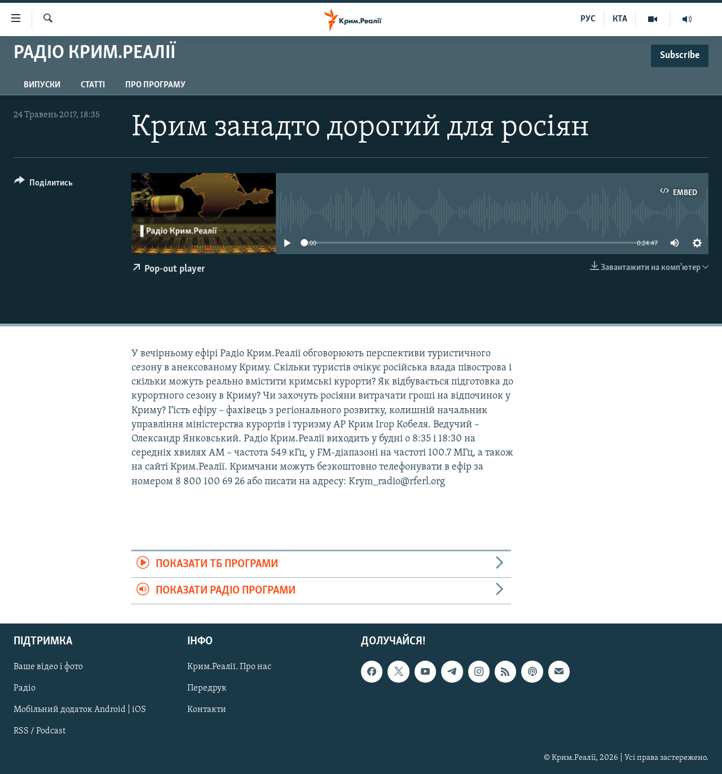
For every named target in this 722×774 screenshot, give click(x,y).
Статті (93, 85)
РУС (588, 19)
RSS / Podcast (39, 731)
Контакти (206, 710)
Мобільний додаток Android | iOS (80, 710)
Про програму (155, 85)
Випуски (42, 85)
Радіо (25, 688)
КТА (620, 19)
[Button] (43, 184)
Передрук (207, 688)
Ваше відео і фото (48, 667)
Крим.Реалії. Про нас (229, 667)
